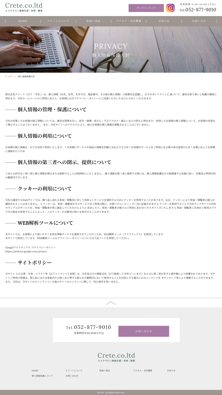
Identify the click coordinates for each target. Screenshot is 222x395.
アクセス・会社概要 (128, 21)
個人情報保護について (42, 376)
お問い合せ (199, 21)
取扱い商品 (94, 21)
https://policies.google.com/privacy (26, 251)
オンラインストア (146, 8)
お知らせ (164, 21)
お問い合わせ (143, 331)
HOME (22, 21)
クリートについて (58, 21)
